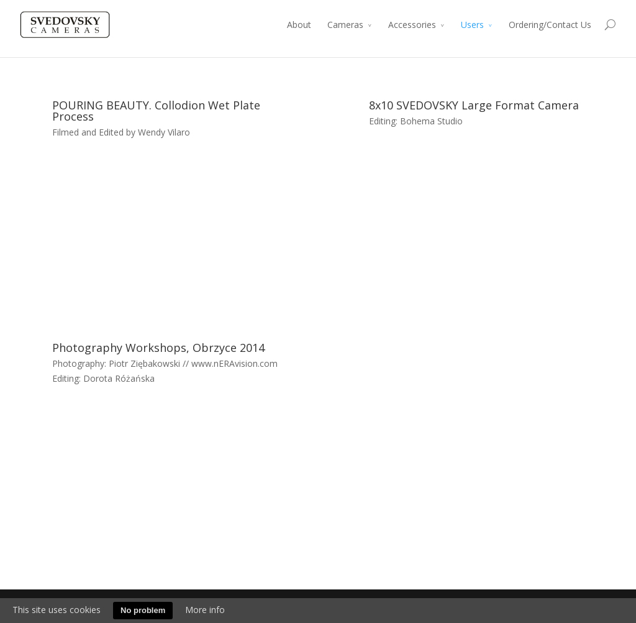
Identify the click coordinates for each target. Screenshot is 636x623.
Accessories (412, 24)
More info (205, 610)
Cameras (345, 24)
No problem (142, 610)
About (299, 24)
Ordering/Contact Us (550, 24)
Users (472, 24)
